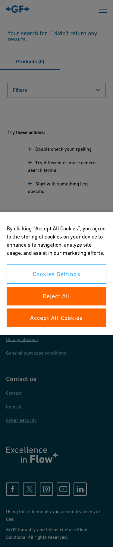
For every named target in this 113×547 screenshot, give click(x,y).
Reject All (56, 296)
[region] (56, 273)
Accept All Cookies (56, 318)
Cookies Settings (56, 274)
